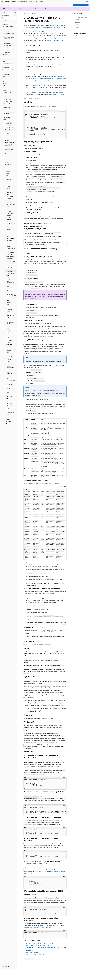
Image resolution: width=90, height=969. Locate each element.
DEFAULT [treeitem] (8, 244)
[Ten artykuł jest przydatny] (75, 35)
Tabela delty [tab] (54, 106)
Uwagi (76, 20)
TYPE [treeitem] (7, 390)
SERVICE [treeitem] (8, 363)
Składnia (77, 16)
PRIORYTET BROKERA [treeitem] (9, 199)
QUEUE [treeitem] (8, 319)
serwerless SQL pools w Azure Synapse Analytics (43, 85)
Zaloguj (87, 1)
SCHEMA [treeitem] (8, 335)
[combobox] (9, 15)
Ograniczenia (77, 22)
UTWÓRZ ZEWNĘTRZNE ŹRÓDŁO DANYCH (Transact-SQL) (40, 943)
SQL (29, 13)
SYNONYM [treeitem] (8, 376)
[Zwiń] (15, 13)
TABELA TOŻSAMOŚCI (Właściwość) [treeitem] (9, 384)
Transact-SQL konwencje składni (32, 98)
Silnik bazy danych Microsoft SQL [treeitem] (9, 34)
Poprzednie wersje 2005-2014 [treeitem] (8, 26)
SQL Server (34, 13)
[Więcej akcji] (65, 14)
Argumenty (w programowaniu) (81, 17)
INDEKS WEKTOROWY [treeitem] (9, 395)
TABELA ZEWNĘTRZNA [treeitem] (9, 278)
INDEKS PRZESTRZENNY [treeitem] (10, 367)
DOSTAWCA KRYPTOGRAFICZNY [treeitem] (10, 223)
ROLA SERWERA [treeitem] (10, 361)
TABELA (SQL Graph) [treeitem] (10, 380)
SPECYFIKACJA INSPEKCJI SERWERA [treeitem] (9, 358)
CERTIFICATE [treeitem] (9, 202)
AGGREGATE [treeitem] (9, 184)
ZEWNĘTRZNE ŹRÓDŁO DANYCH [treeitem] (10, 255)
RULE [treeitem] (7, 332)
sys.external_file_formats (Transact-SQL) (35, 954)
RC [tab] (37, 106)
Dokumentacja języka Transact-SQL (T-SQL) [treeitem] (8, 126)
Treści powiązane (78, 29)
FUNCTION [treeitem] (8, 297)
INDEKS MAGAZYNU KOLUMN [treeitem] (10, 205)
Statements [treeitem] (8, 171)
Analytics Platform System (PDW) (55, 27)
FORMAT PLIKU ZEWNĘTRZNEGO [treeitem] (10, 270)
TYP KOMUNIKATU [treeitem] (10, 309)
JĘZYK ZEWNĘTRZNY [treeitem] (11, 263)
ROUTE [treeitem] (8, 330)
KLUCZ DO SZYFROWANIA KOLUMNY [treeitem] (9, 210)
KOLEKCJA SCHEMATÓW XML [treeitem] (10, 411)
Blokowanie (77, 24)
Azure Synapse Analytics (41, 27)
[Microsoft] (2, 1)
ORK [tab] (41, 106)
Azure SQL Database (55, 25)
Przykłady (77, 27)
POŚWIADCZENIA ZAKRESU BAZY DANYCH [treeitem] (10, 240)
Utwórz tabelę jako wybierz (32, 952)
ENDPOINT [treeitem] (8, 246)
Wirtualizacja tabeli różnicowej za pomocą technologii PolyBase (38, 927)
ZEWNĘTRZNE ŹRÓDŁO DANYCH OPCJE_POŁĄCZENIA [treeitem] (10, 260)
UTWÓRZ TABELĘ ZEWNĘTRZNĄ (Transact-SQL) (37, 945)
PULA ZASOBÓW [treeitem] (9, 325)
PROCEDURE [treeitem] (9, 317)
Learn (25, 13)
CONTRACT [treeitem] (8, 217)
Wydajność (77, 25)
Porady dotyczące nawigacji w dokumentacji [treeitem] (8, 23)
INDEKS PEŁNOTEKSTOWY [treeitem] (10, 291)
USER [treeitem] (7, 392)
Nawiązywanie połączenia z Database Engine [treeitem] (9, 38)
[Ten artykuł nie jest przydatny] (76, 35)
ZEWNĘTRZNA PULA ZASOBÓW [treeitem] (10, 274)
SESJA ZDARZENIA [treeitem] (10, 252)
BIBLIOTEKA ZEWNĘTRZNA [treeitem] (9, 267)
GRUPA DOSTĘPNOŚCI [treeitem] (9, 195)
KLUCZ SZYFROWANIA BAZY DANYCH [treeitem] (10, 235)
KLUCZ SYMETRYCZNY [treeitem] (9, 373)
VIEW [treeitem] (7, 398)
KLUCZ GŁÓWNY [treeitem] (10, 307)
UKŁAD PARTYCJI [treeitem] (10, 315)
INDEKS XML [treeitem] (9, 403)
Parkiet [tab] (44, 106)
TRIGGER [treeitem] (8, 388)
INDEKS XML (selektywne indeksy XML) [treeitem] (10, 407)
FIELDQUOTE (27, 288)
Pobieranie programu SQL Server (81, 4)
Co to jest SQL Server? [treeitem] (8, 31)
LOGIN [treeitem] (7, 304)
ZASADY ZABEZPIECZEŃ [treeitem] (9, 343)
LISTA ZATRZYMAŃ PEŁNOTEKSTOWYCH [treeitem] (11, 295)
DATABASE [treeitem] (8, 225)
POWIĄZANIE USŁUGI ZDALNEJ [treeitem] (11, 323)
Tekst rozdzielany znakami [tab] (29, 106)
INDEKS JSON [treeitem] (9, 302)
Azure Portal (69, 4)
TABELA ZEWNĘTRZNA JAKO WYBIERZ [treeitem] (10, 283)
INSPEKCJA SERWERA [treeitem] (8, 353)
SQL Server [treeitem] (4, 20)
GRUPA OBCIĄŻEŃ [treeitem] (10, 401)
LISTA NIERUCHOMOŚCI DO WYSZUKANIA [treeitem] (11, 339)
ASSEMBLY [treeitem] (8, 188)
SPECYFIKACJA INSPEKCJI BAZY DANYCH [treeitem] (10, 230)
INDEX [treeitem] (7, 300)
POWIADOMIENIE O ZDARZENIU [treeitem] (10, 249)
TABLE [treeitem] (7, 378)
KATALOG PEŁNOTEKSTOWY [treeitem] (10, 287)
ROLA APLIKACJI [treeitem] (9, 186)
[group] (45, 125)
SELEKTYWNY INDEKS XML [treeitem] (9, 347)
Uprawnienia (77, 19)
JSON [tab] (49, 106)
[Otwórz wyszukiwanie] (84, 2)
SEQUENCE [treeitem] (8, 350)
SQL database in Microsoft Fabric (31, 29)
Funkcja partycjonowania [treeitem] (9, 312)
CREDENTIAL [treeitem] (9, 219)
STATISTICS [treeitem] (8, 369)
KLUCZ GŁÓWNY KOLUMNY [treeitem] (10, 214)
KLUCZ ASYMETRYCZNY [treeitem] (10, 191)
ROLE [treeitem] (7, 328)
